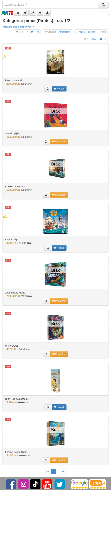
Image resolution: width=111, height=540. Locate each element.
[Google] (79, 484)
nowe (102, 32)
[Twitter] (60, 484)
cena (91, 32)
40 (94, 39)
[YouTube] (47, 484)
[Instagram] (24, 484)
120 (103, 39)
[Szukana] (50, 4)
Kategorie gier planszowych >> (18, 27)
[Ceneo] (97, 484)
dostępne (65, 32)
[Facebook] (11, 484)
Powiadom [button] (59, 141)
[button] (17, 13)
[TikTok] (35, 484)
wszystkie (50, 32)
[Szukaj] (103, 4)
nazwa (80, 32)
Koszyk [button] (59, 88)
